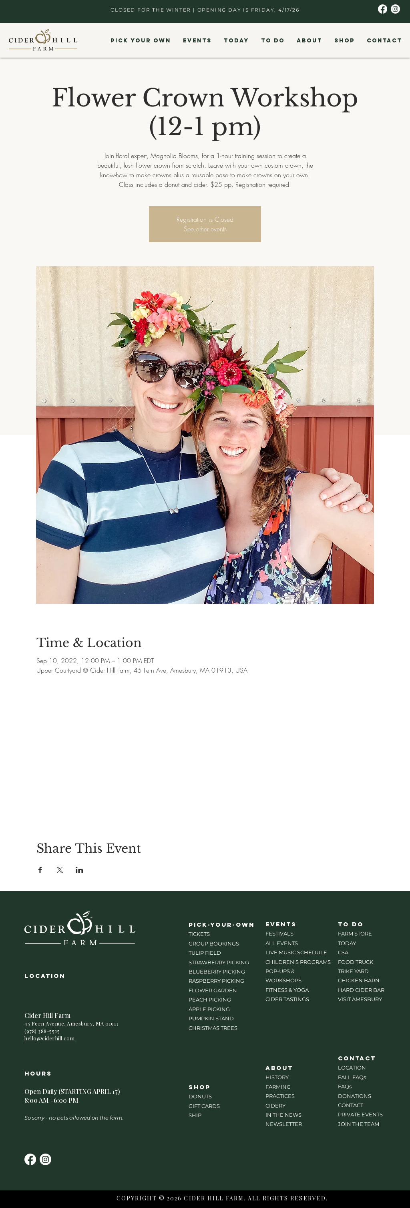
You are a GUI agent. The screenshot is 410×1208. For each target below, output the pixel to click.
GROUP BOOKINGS (214, 943)
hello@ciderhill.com (49, 1038)
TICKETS (199, 934)
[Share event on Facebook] (40, 870)
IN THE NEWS (283, 1115)
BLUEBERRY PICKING (217, 971)
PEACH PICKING (210, 999)
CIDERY (275, 1105)
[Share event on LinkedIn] (79, 870)
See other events (205, 228)
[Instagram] (395, 9)
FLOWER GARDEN (213, 990)
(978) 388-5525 (42, 1031)
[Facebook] (382, 9)
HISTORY (277, 1077)
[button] (140, 40)
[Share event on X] (60, 870)
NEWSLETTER (283, 1124)
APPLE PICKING (209, 1009)
